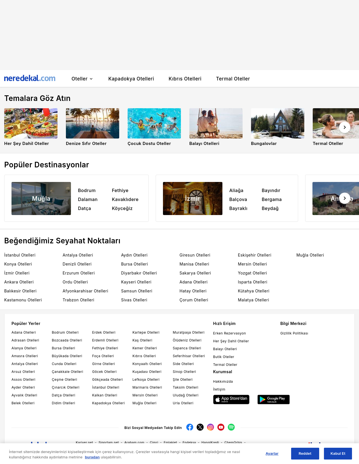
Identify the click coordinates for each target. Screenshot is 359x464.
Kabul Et (338, 456)
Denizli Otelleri (77, 264)
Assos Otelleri (23, 379)
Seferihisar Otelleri (189, 356)
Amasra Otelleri (24, 356)
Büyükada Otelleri (67, 356)
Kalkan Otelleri (104, 395)
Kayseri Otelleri (136, 282)
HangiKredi (210, 442)
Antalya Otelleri (78, 255)
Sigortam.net (108, 442)
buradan (92, 459)
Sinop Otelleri (184, 372)
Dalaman (88, 199)
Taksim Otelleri (185, 387)
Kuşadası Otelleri (146, 372)
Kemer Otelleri (144, 348)
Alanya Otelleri (23, 348)
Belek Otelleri (22, 403)
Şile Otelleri (183, 379)
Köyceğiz (122, 208)
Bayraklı (238, 208)
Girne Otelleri (103, 364)
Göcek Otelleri (104, 372)
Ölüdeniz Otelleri (187, 340)
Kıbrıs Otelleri (144, 356)
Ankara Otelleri (19, 282)
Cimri (154, 442)
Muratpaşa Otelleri (188, 332)
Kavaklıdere (125, 199)
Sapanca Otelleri (187, 348)
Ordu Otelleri (75, 282)
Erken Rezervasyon (229, 333)
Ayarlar (272, 456)
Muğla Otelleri (310, 255)
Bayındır (271, 190)
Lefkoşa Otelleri (146, 379)
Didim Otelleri (63, 403)
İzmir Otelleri (16, 273)
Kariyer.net (84, 442)
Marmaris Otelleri (147, 387)
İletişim (219, 389)
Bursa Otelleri (134, 264)
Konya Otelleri (18, 264)
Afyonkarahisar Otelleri (85, 290)
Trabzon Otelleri (78, 299)
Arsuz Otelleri (23, 372)
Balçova (238, 199)
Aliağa (236, 190)
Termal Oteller (225, 365)
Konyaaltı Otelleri (147, 364)
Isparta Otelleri (252, 282)
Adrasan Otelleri (25, 340)
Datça (84, 208)
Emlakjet (170, 442)
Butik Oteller (223, 357)
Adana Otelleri (194, 282)
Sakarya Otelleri (195, 273)
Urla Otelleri (183, 403)
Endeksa (189, 442)
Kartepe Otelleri (145, 332)
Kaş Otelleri (142, 340)
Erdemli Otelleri (105, 340)
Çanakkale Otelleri (67, 372)
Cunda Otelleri (64, 364)
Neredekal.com (290, 445)
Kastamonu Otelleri (23, 299)
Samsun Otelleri (137, 290)
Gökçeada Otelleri (107, 379)
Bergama (272, 199)
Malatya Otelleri (253, 299)
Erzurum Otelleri (79, 273)
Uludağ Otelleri (186, 395)
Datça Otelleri (63, 395)
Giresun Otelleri (195, 255)
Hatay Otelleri (193, 290)
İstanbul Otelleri (20, 255)
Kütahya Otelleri (253, 290)
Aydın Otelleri (134, 255)
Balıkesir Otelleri (20, 290)
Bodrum (87, 190)
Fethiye (120, 190)
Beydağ (270, 208)
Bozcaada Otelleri (67, 340)
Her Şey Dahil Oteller (231, 341)
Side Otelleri (183, 364)
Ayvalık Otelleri (24, 395)
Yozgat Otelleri (252, 273)
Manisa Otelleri (194, 264)
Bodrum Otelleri (65, 332)
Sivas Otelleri (134, 299)
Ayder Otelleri (23, 387)
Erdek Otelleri (104, 332)
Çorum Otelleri (194, 299)
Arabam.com (134, 442)
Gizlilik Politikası (294, 333)
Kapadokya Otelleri (108, 403)
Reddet (305, 456)
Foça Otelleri (103, 356)
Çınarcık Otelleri (65, 387)
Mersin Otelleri (252, 264)
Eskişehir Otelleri (254, 255)
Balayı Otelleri (225, 349)
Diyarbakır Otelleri (139, 273)
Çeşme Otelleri (64, 379)
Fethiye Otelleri (105, 348)
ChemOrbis (233, 442)
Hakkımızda (223, 381)
